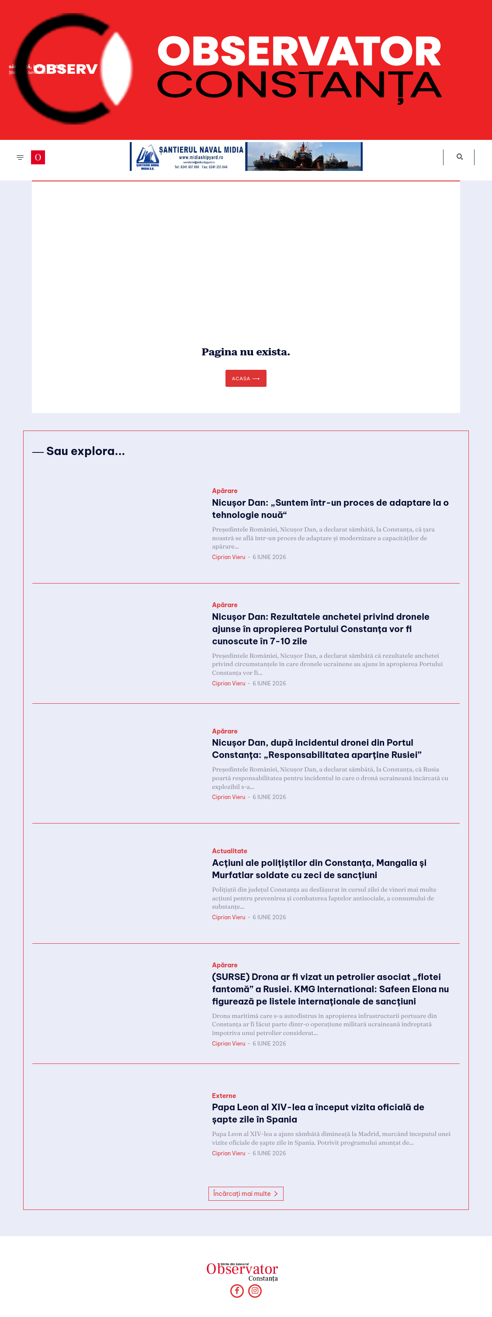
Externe (224, 1098)
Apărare (225, 493)
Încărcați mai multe (245, 1195)
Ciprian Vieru (228, 557)
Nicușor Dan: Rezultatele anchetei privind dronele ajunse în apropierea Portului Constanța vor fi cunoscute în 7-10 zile (328, 629)
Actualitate (229, 854)
